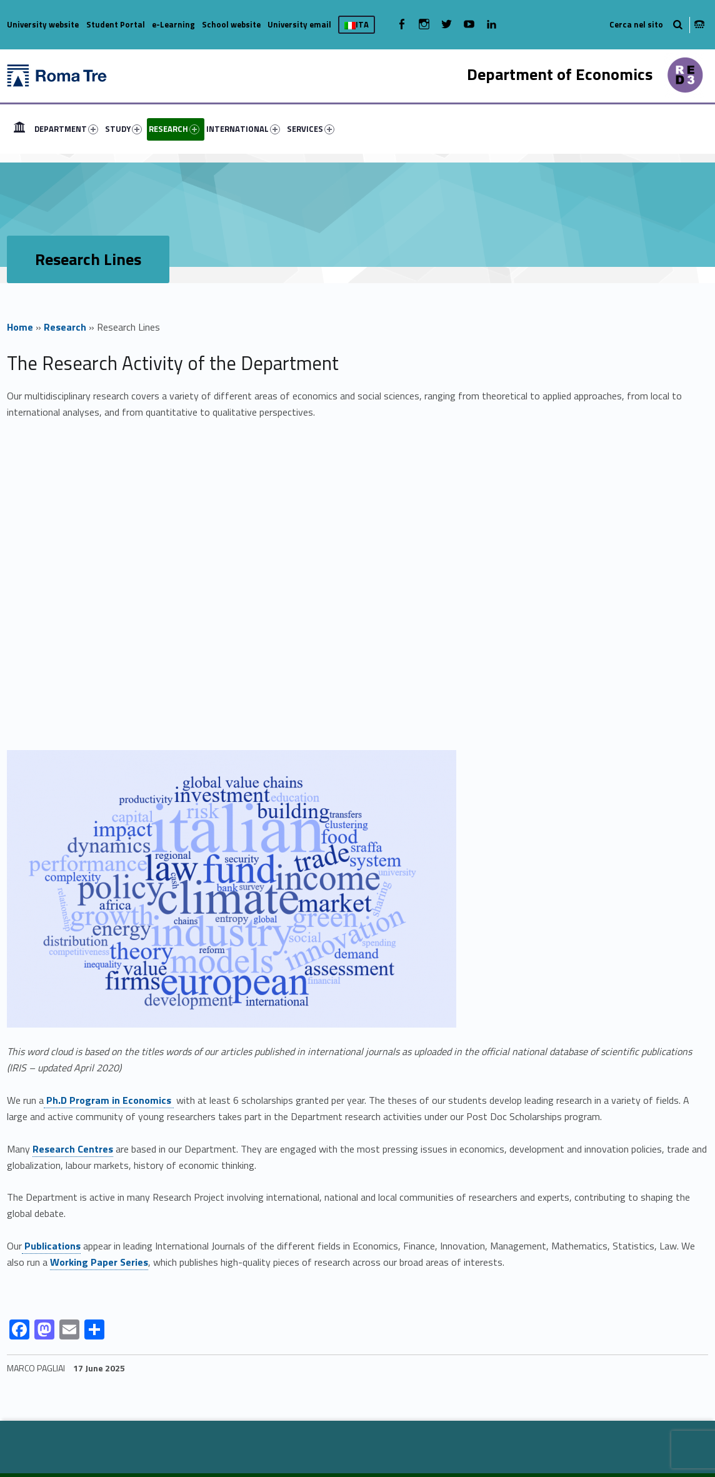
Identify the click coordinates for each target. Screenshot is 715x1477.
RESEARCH (174, 129)
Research (65, 326)
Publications (51, 1245)
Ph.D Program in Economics (109, 1100)
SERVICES (310, 129)
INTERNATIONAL (243, 129)
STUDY (123, 129)
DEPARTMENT (66, 129)
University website (43, 24)
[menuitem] (19, 129)
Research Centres (72, 1148)
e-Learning (173, 24)
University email (299, 24)
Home (20, 326)
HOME (19, 129)
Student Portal (115, 24)
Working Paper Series (99, 1261)
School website (231, 24)
